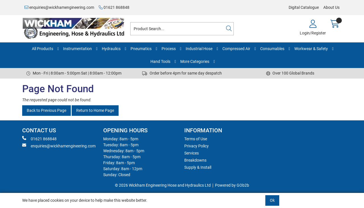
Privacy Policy (196, 146)
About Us (331, 7)
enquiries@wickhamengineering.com (59, 7)
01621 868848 (114, 7)
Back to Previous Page (46, 110)
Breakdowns (195, 160)
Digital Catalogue (304, 7)
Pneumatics (141, 48)
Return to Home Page (95, 110)
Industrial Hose (199, 48)
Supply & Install (197, 167)
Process (169, 48)
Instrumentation (77, 48)
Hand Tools (160, 61)
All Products (42, 48)
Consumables (272, 48)
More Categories (194, 61)
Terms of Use (195, 139)
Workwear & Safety (311, 48)
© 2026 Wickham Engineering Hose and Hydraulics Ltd (163, 185)
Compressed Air (236, 48)
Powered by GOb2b (232, 185)
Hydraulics (111, 48)
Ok (272, 200)
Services (191, 153)
